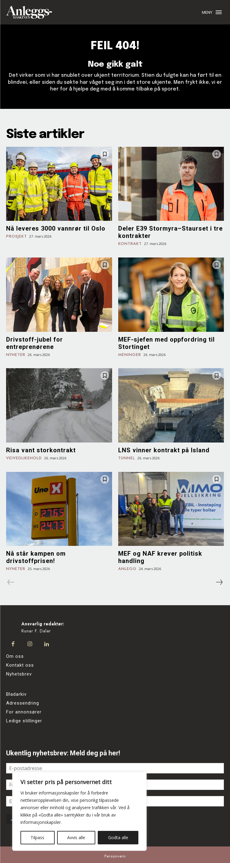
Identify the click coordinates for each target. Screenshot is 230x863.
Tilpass (37, 837)
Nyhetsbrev (19, 674)
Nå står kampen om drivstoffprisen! (36, 557)
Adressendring (22, 703)
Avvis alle (76, 837)
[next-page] (219, 582)
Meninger (129, 354)
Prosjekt (16, 236)
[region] (79, 811)
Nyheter (15, 354)
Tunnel (126, 458)
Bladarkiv (16, 694)
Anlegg (127, 569)
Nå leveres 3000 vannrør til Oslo (55, 228)
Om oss (15, 656)
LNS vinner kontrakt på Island (164, 450)
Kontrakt (130, 243)
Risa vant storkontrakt (41, 450)
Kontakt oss (20, 665)
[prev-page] (11, 582)
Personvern (115, 856)
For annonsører (24, 712)
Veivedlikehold (24, 458)
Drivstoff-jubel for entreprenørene (34, 343)
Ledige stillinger (24, 721)
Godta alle (118, 837)
